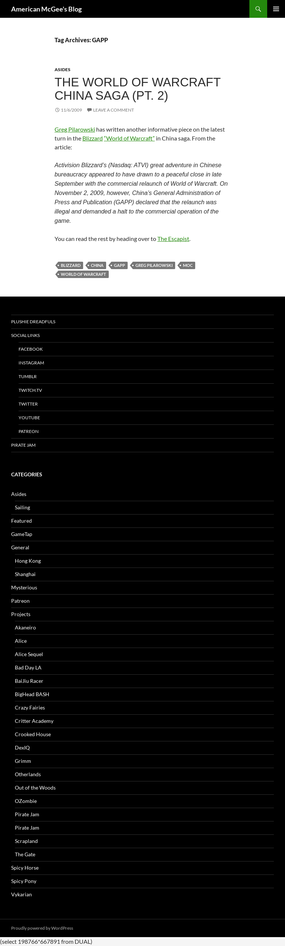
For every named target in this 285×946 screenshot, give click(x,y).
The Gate (25, 854)
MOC (188, 265)
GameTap (21, 534)
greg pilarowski (154, 265)
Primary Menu (276, 9)
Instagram (31, 363)
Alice (21, 641)
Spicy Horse (25, 867)
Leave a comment (113, 110)
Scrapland (26, 841)
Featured (21, 520)
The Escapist (173, 238)
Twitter (28, 404)
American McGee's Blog (46, 9)
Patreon (29, 431)
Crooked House (33, 734)
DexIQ (22, 747)
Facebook (31, 349)
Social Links (25, 335)
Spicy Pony (23, 881)
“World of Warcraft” (129, 138)
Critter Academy (34, 721)
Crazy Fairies (30, 707)
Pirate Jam (23, 445)
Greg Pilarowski (75, 129)
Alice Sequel (29, 654)
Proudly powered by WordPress (42, 928)
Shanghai (25, 574)
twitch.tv (30, 390)
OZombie (26, 801)
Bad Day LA (28, 667)
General (20, 547)
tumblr (28, 376)
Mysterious (24, 587)
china (97, 265)
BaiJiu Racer (29, 681)
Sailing (22, 507)
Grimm (23, 761)
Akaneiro (25, 627)
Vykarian (21, 894)
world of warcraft (83, 274)
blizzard (71, 265)
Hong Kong (28, 561)
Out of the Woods (35, 787)
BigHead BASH (32, 694)
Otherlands (28, 774)
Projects (20, 614)
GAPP (119, 265)
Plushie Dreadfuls (33, 321)
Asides (63, 69)
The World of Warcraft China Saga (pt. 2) (137, 88)
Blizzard (92, 138)
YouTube (29, 417)
